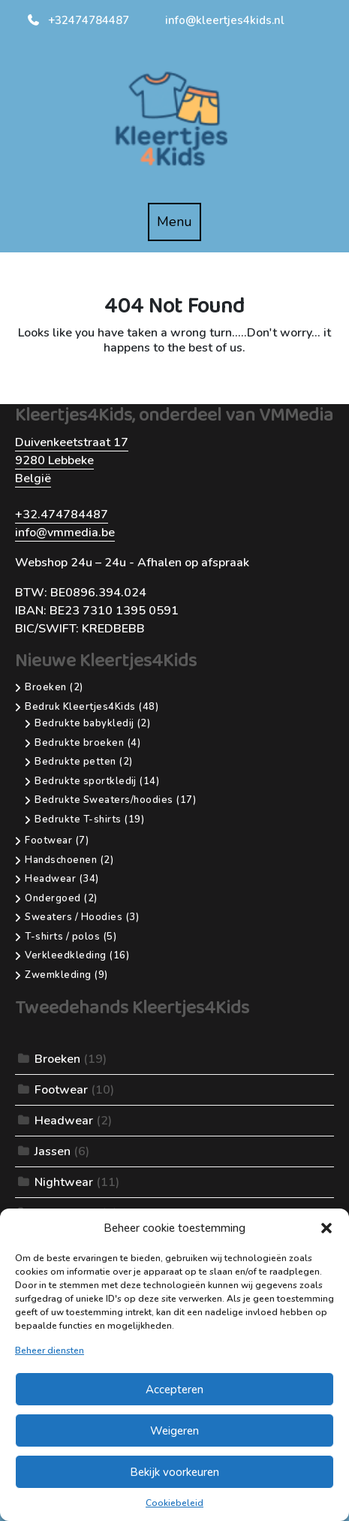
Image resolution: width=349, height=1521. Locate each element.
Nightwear (64, 1182)
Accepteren (174, 1389)
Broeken (57, 1059)
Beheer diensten (49, 1350)
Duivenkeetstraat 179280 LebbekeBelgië (71, 460)
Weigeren (174, 1430)
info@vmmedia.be (65, 532)
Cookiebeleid (174, 1503)
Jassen (53, 1151)
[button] (326, 1228)
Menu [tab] (179, 226)
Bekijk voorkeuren (174, 1472)
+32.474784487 (61, 514)
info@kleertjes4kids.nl (224, 20)
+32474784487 (77, 20)
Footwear (61, 1090)
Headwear (64, 1120)
